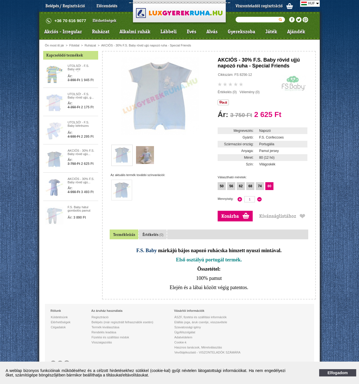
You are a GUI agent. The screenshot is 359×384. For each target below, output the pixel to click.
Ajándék (296, 32)
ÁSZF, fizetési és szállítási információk (200, 317)
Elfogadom (338, 373)
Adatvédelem (183, 337)
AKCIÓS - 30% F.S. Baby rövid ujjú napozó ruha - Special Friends (146, 45)
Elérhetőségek (104, 20)
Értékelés (153, 234)
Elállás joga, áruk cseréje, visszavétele (200, 322)
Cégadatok (58, 327)
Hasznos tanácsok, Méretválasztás (198, 347)
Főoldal (74, 45)
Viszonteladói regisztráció (259, 5)
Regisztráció (100, 317)
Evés (191, 32)
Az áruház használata (106, 310)
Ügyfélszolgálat (184, 332)
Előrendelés (106, 5)
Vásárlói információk (189, 310)
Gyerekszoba (241, 32)
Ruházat (100, 32)
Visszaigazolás (101, 342)
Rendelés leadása (103, 332)
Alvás (212, 32)
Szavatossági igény (187, 327)
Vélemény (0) (249, 92)
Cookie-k (180, 342)
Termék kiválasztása (105, 327)
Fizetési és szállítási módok (110, 337)
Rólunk (55, 310)
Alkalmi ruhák (134, 32)
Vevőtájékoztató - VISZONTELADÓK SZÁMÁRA (207, 352)
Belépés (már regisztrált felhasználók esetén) (122, 322)
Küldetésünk (59, 317)
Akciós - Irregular (63, 32)
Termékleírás (124, 234)
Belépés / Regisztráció (65, 5)
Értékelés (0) (227, 92)
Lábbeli (168, 32)
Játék (271, 32)
